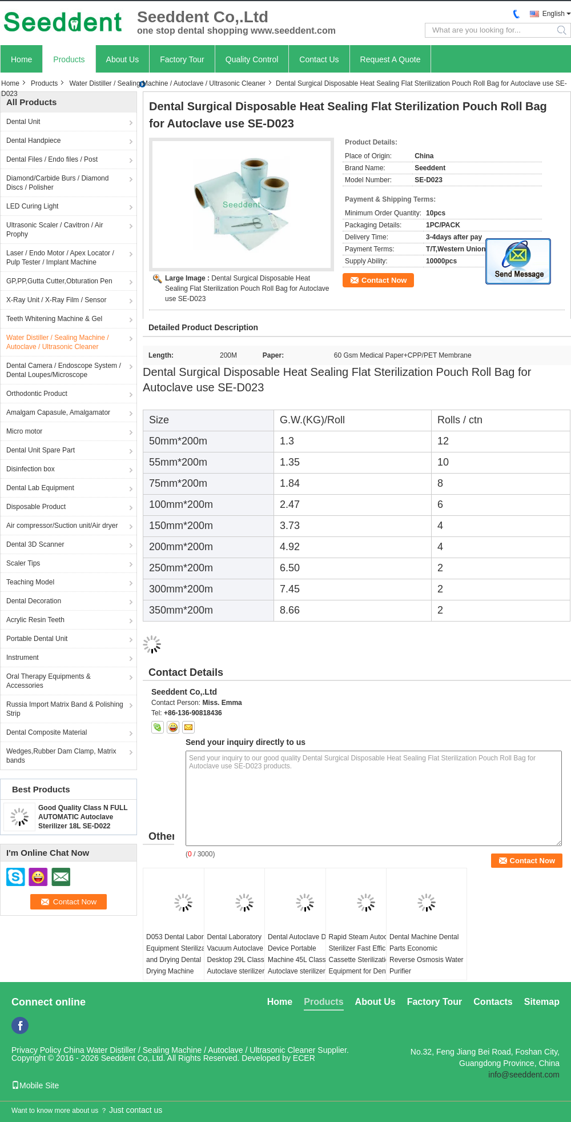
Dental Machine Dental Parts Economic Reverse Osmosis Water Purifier (426, 954)
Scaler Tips (23, 563)
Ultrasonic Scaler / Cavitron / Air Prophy (54, 229)
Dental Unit (23, 122)
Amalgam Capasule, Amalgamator (58, 412)
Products (69, 59)
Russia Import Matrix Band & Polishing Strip (64, 709)
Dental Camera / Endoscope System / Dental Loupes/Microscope (63, 370)
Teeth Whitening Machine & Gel (54, 319)
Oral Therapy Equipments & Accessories (48, 681)
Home (21, 59)
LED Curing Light (32, 206)
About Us (122, 59)
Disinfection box (30, 469)
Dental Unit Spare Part (40, 450)
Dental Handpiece (33, 141)
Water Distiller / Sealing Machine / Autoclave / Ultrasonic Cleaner (167, 83)
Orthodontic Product (36, 394)
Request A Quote (390, 59)
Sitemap (542, 1002)
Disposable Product (36, 507)
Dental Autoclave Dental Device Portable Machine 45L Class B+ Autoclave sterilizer (304, 954)
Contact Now (384, 280)
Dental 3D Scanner (35, 544)
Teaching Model (30, 582)
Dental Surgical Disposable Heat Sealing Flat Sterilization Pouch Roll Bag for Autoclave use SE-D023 (247, 288)
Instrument (22, 658)
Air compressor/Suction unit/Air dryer (62, 526)
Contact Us (319, 59)
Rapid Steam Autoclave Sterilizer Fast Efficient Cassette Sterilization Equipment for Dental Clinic (364, 960)
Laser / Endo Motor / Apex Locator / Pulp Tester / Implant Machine (60, 257)
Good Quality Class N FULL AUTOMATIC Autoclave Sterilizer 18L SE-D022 (82, 817)
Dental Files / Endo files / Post (52, 159)
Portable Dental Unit (36, 639)
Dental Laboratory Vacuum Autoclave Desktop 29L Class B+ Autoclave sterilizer (241, 954)
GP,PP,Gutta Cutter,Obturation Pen (59, 281)
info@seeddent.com (524, 1074)
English (553, 14)
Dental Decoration (33, 601)
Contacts (492, 1002)
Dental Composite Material (46, 732)
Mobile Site (35, 1085)
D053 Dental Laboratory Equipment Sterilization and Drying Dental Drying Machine (182, 954)
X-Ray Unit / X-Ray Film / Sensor (56, 300)
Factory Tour (182, 59)
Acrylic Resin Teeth (35, 620)
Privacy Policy (36, 1050)
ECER (304, 1058)
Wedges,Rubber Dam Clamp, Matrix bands (61, 755)
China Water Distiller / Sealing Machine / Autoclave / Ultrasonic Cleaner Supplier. (206, 1050)
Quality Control (252, 59)
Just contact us (135, 1110)
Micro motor (24, 431)
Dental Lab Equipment (40, 488)
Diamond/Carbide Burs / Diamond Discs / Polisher (57, 182)
